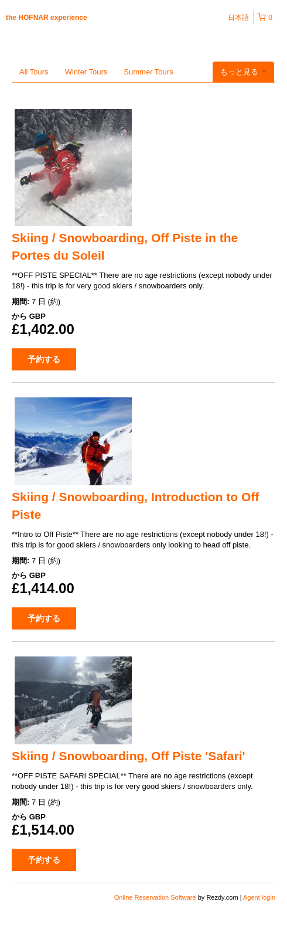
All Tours (34, 71)
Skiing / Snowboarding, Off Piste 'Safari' (128, 756)
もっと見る (243, 71)
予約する (44, 359)
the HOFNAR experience (46, 17)
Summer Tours (148, 71)
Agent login (259, 897)
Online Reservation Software (155, 897)
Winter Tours (86, 71)
